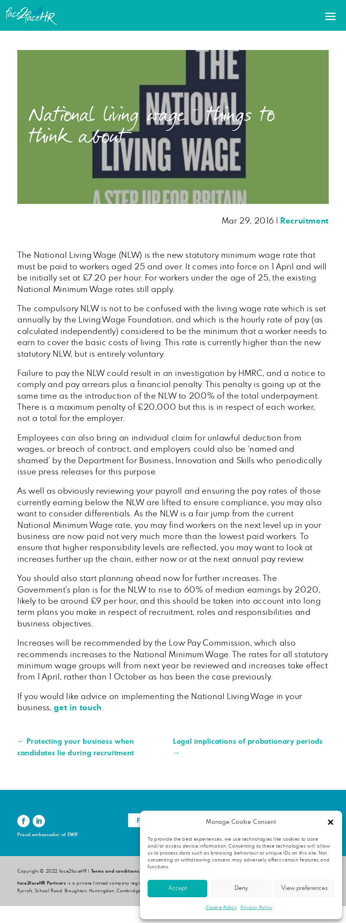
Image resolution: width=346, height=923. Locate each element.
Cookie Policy (221, 907)
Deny (241, 888)
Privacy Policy (257, 907)
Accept (177, 888)
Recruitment (304, 221)
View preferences (304, 888)
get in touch (77, 708)
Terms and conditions (115, 871)
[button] (330, 822)
